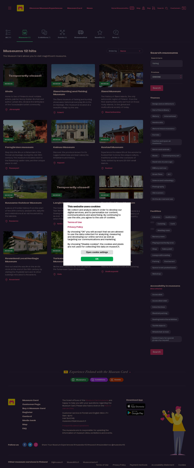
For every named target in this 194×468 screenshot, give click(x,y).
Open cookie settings (97, 252)
